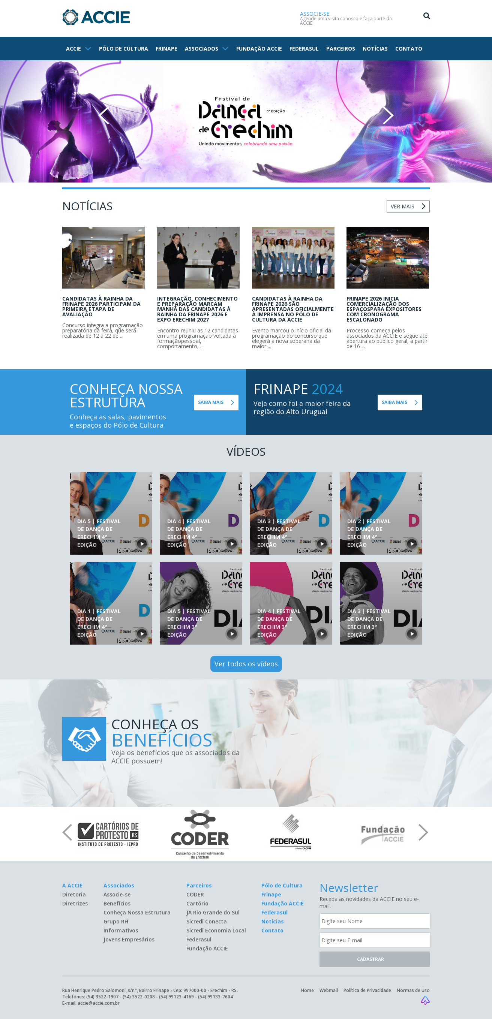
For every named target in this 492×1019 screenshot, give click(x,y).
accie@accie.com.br (99, 1003)
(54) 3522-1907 (102, 997)
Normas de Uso (413, 990)
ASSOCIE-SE (314, 13)
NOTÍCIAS (375, 48)
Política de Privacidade (367, 990)
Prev (103, 115)
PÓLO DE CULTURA (123, 48)
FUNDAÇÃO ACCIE (259, 48)
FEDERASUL (304, 48)
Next (388, 115)
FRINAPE (166, 48)
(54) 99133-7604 (215, 997)
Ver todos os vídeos (246, 663)
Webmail (329, 990)
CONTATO (408, 48)
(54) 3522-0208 (139, 997)
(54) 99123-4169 (176, 997)
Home (307, 990)
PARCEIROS (340, 48)
